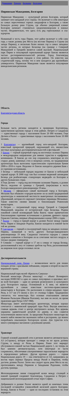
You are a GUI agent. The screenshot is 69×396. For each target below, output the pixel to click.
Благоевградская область (13, 113)
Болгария (37, 3)
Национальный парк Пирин (15, 263)
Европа (17, 3)
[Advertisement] (34, 88)
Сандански (8, 229)
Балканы (27, 3)
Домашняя (7, 3)
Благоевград (10, 144)
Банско (6, 152)
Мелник (7, 191)
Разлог (6, 221)
